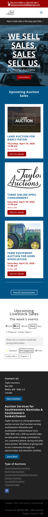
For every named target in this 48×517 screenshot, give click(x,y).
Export (25, 356)
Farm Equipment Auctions (17, 468)
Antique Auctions (13, 478)
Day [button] (39, 326)
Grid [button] (8, 326)
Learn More (24, 77)
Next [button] (28, 332)
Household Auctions (14, 481)
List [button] (16, 326)
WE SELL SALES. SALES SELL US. (24, 50)
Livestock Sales (12, 484)
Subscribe (12, 356)
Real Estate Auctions (14, 471)
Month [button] (25, 326)
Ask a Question (13, 398)
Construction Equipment (17, 474)
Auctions (33, 474)
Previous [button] (11, 332)
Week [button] (32, 326)
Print (38, 351)
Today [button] (21, 332)
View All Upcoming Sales (24, 292)
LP (42, 503)
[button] (11, 350)
